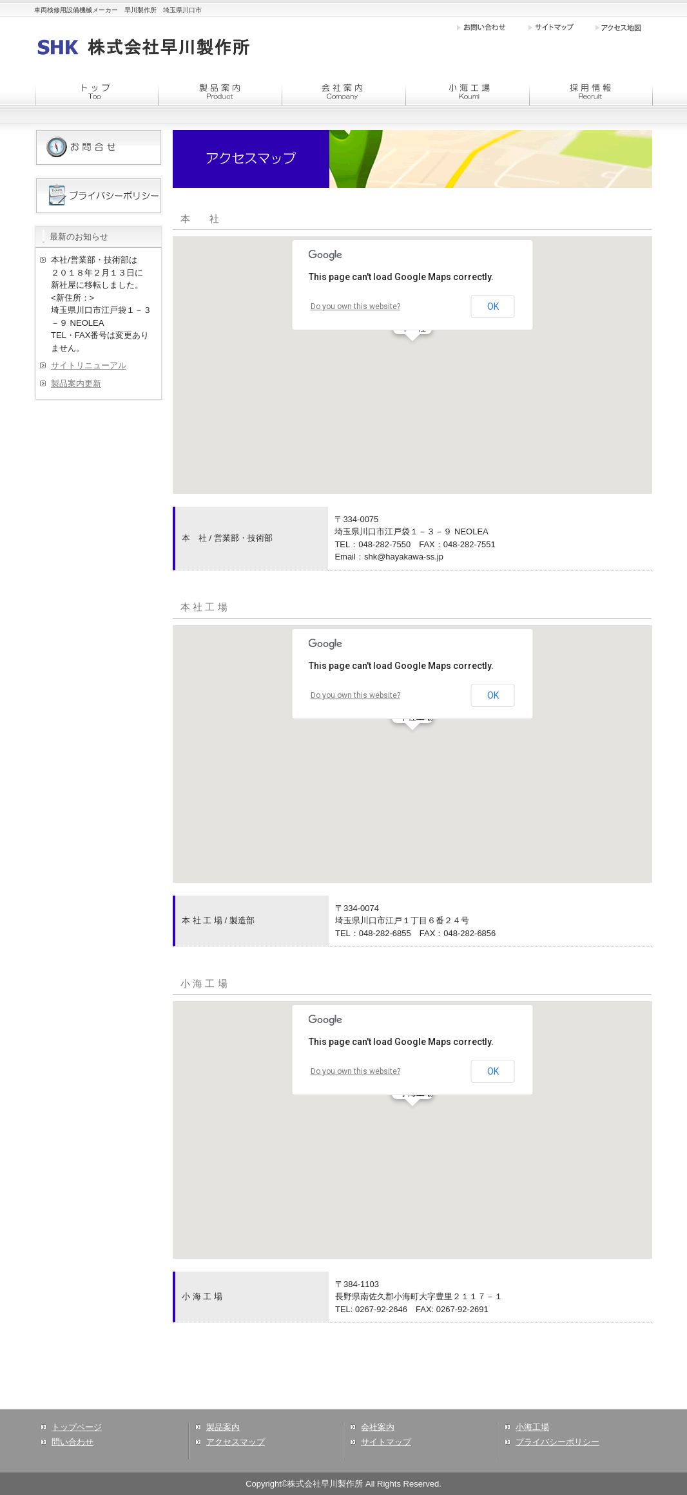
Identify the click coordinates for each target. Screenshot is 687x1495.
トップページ (77, 1427)
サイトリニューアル (88, 365)
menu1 (220, 91)
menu (96, 91)
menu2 (343, 91)
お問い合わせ (491, 27)
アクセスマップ (235, 1442)
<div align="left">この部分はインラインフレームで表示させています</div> (412, 365)
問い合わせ (72, 1442)
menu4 (591, 91)
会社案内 (377, 1427)
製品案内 (223, 1427)
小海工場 (532, 1427)
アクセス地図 (623, 27)
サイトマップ (560, 27)
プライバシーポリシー (557, 1442)
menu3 (467, 91)
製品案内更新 (76, 383)
